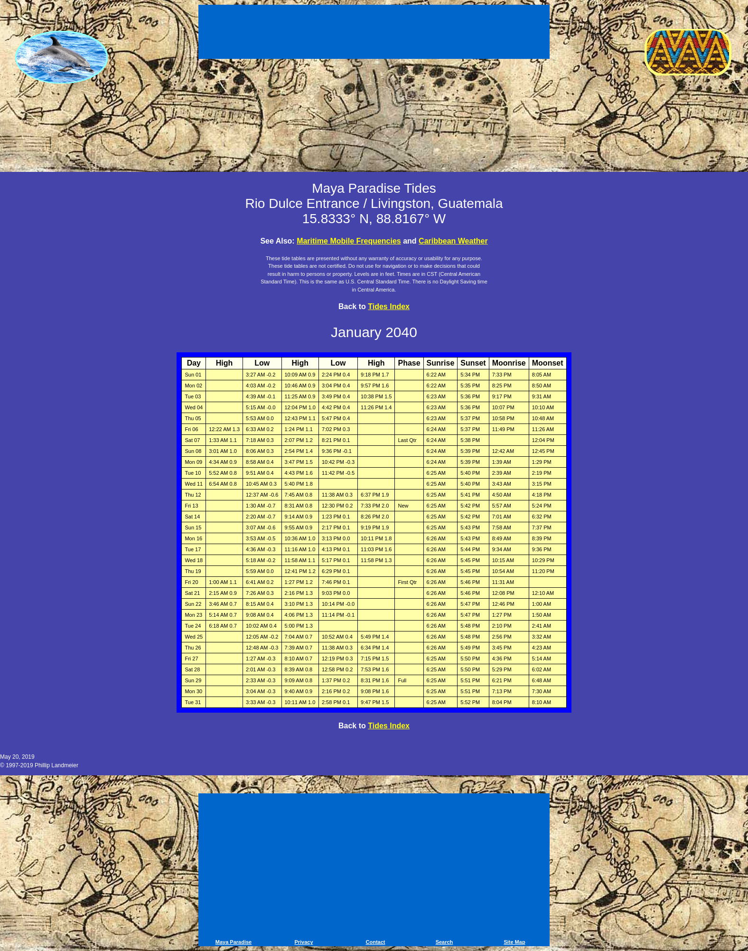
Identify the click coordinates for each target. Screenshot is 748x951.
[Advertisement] (374, 33)
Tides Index (389, 306)
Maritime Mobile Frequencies (349, 241)
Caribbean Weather (453, 241)
